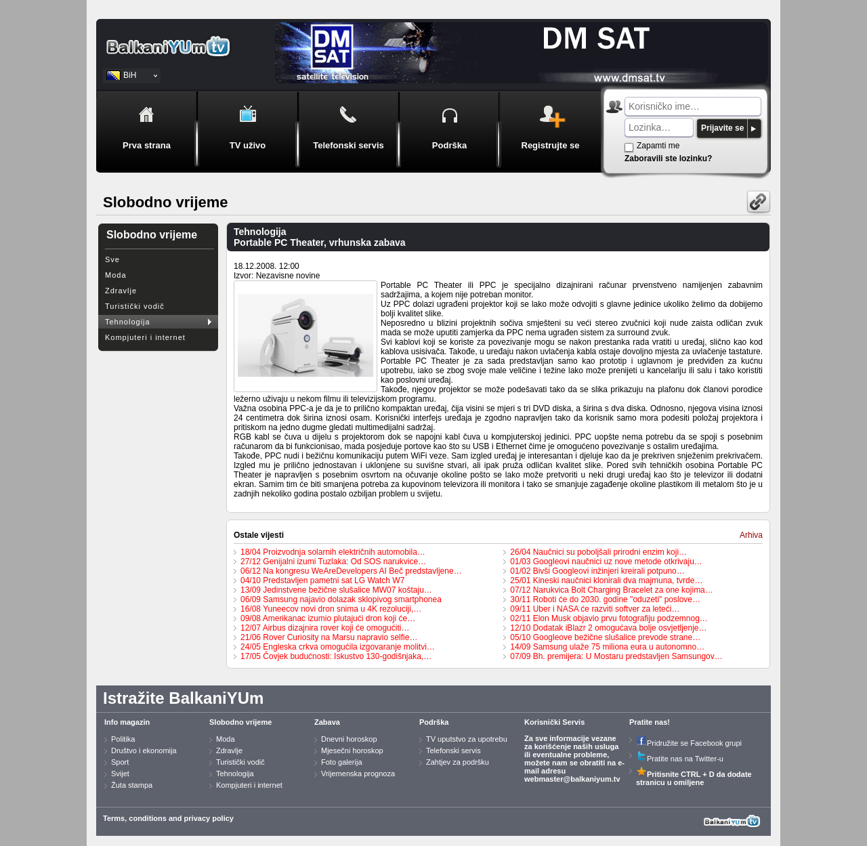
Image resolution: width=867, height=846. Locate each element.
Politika (123, 739)
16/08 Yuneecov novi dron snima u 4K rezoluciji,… (330, 609)
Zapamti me (658, 145)
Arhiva (751, 535)
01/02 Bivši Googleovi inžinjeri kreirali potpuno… (597, 571)
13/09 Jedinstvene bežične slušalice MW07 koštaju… (336, 590)
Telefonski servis (453, 750)
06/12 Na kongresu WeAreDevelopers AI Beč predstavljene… (351, 571)
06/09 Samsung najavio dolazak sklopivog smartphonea (341, 599)
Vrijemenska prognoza (358, 773)
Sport (120, 762)
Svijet (120, 773)
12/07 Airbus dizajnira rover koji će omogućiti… (324, 628)
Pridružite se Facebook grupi (689, 743)
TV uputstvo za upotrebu (466, 739)
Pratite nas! (649, 722)
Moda (116, 275)
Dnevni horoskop (349, 739)
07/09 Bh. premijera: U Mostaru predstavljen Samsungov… (616, 656)
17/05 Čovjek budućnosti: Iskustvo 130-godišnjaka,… (335, 656)
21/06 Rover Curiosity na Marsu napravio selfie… (328, 637)
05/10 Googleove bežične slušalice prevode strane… (605, 637)
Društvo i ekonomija (144, 750)
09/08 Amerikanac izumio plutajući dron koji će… (327, 618)
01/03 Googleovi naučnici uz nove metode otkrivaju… (606, 561)
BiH (129, 75)
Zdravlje (121, 291)
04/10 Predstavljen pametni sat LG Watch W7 (322, 580)
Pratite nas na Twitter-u (679, 759)
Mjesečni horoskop (352, 750)
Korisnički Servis (554, 722)
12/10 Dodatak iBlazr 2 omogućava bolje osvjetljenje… (608, 628)
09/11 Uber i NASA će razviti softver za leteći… (594, 609)
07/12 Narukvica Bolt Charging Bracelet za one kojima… (611, 590)
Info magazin (127, 722)
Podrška (433, 722)
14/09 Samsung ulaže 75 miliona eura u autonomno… (607, 647)
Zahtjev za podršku (457, 762)
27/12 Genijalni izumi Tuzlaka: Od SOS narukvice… (333, 561)
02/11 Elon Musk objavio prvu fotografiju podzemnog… (609, 618)
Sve (112, 259)
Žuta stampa (131, 785)
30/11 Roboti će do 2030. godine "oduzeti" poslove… (605, 599)
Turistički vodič (135, 306)
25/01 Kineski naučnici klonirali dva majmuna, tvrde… (606, 580)
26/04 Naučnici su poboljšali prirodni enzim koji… (598, 552)
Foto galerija (341, 762)
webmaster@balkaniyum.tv (572, 779)
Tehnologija (127, 322)
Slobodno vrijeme (240, 722)
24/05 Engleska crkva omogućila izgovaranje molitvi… (337, 647)
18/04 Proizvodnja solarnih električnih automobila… (332, 552)
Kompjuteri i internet (145, 337)
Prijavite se (722, 128)
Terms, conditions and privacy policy (168, 818)
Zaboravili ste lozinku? (668, 158)
